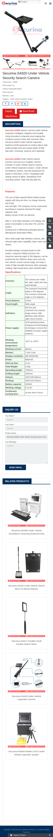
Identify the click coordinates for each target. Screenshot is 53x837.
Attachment (11, 116)
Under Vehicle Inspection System (21, 99)
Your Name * (10, 416)
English (22, 2)
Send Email (27, 111)
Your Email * (10, 425)
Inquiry (8, 111)
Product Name (10, 433)
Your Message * (11, 442)
